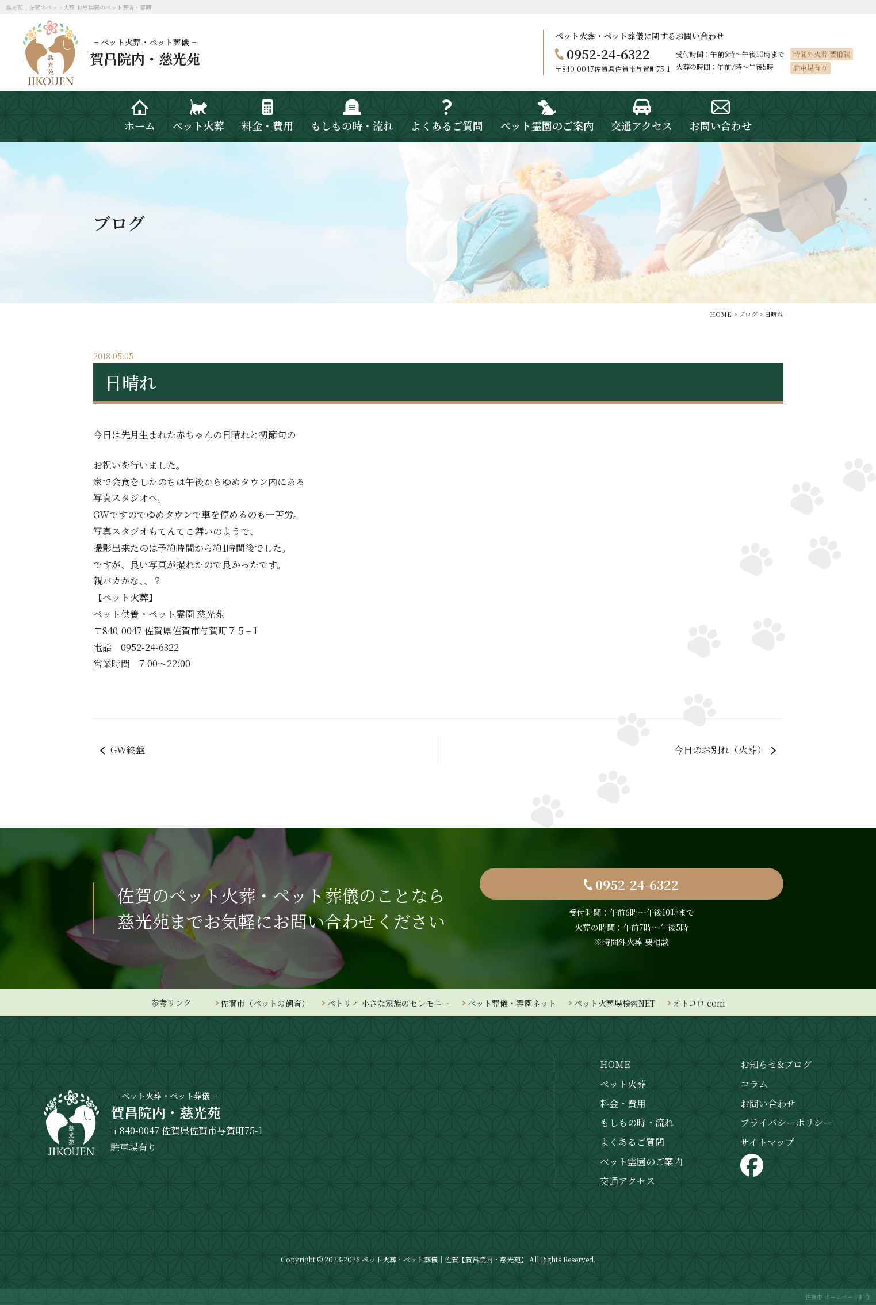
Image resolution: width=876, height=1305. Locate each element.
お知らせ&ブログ (776, 1064)
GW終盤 (127, 749)
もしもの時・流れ (637, 1122)
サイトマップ (767, 1142)
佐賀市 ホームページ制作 (837, 1296)
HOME (615, 1064)
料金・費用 (623, 1103)
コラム (754, 1083)
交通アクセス (627, 1181)
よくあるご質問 (632, 1142)
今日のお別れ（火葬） (720, 749)
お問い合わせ (767, 1103)
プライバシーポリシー (786, 1122)
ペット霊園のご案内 (641, 1161)
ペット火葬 (623, 1083)
